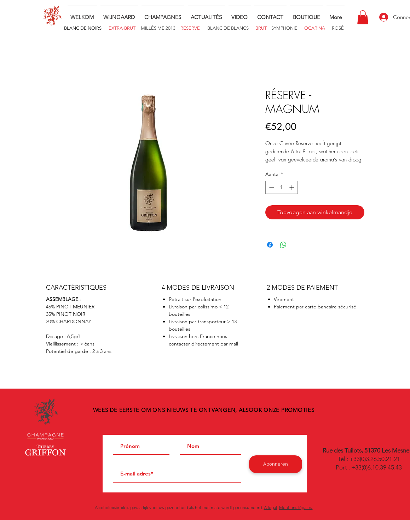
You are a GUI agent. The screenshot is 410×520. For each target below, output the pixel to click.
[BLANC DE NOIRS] (83, 28)
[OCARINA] (314, 28)
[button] (306, 14)
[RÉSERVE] (190, 28)
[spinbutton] (281, 187)
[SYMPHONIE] (284, 28)
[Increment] (292, 187)
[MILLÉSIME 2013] (158, 28)
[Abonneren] (275, 464)
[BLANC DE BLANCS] (228, 28)
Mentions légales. (296, 507)
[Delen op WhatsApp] (283, 245)
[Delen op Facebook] (270, 245)
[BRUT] (261, 28)
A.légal (270, 507)
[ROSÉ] (338, 28)
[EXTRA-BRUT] (122, 28)
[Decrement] (270, 187)
